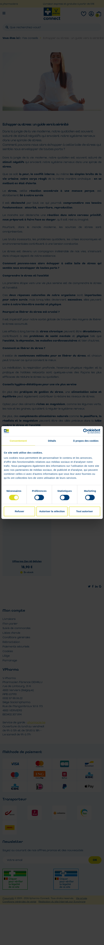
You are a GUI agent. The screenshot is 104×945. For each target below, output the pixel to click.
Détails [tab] (52, 440)
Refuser (19, 511)
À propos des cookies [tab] (85, 440)
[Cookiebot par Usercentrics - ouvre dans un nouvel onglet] (85, 431)
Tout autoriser (84, 511)
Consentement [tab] (18, 440)
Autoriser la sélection (52, 511)
